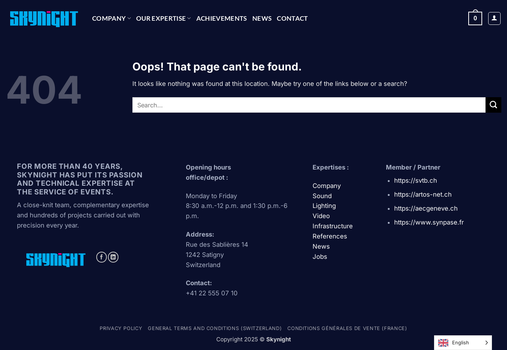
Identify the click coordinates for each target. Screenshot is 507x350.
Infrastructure (333, 226)
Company (111, 18)
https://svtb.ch (415, 180)
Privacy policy (121, 328)
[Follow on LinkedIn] (113, 257)
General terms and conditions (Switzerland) (215, 328)
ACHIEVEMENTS (221, 18)
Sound (322, 196)
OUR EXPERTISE (163, 18)
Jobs (320, 256)
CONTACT (292, 18)
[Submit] (493, 105)
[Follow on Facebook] (101, 257)
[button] (475, 18)
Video (321, 216)
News (262, 18)
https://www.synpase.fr (429, 222)
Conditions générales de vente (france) (347, 328)
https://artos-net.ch (423, 194)
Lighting (324, 205)
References (330, 236)
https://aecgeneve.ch (426, 208)
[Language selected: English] (463, 342)
